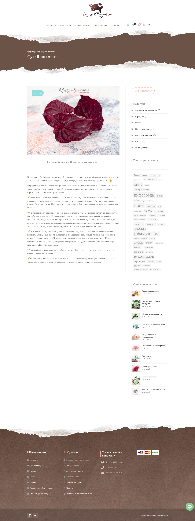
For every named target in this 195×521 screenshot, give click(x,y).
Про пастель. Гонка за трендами (146, 304)
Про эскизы (141, 358)
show (149, 25)
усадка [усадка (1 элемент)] (159, 261)
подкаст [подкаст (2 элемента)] (161, 224)
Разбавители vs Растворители (149, 348)
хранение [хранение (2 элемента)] (146, 266)
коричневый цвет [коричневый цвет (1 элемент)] (147, 201)
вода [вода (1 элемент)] (160, 180)
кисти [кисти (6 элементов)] (160, 195)
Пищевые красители (145, 293)
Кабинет (117, 25)
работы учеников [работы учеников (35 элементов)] (146, 234)
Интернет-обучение (74, 465)
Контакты (34, 460)
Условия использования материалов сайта (154, 515)
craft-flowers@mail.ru (114, 473)
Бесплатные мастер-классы (146, 110)
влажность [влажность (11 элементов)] (149, 179)
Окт (37, 93)
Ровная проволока (144, 380)
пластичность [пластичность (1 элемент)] (150, 224)
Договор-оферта (36, 465)
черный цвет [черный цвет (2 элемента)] (155, 269)
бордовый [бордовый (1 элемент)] (137, 180)
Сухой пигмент (42, 56)
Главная (50, 25)
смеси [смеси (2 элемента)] (152, 238)
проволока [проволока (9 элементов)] (140, 228)
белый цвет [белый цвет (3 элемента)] (155, 175)
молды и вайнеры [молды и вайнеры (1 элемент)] (140, 215)
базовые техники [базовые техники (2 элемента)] (140, 175)
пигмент (91, 162)
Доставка (33, 482)
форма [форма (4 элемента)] (137, 265)
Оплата (33, 471)
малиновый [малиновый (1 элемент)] (137, 211)
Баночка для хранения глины (149, 326)
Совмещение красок (145, 368)
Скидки (33, 477)
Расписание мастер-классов (77, 460)
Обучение (101, 25)
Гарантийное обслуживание (41, 488)
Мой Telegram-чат (143, 91)
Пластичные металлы (143, 135)
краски (84, 162)
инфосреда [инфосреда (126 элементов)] (144, 195)
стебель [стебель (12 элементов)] (138, 242)
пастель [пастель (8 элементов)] (152, 219)
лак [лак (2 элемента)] (159, 206)
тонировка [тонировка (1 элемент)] (149, 252)
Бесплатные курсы (73, 482)
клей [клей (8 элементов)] (136, 200)
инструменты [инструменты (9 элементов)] (141, 189)
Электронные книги (74, 471)
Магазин (65, 25)
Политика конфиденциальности (79, 494)
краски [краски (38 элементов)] (139, 205)
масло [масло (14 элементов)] (148, 210)
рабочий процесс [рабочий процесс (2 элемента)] (140, 238)
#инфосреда (83, 25)
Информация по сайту (39, 494)
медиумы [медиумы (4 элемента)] (159, 211)
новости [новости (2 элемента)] (151, 215)
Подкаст (138, 141)
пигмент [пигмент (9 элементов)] (138, 224)
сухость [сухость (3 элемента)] (149, 243)
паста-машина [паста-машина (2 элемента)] (139, 220)
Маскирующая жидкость (147, 316)
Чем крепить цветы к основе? (149, 391)
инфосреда (77, 162)
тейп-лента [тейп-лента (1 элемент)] (159, 243)
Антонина (53, 162)
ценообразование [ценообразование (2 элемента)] (140, 269)
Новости (138, 123)
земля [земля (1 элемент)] (147, 185)
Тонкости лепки (72, 477)
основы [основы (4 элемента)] (161, 215)
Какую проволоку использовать (144, 337)
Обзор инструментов (143, 129)
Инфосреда (36, 51)
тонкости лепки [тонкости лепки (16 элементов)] (144, 256)
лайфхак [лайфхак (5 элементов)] (151, 206)
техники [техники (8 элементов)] (138, 251)
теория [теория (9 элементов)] (138, 247)
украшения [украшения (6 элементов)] (139, 261)
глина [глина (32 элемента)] (138, 184)
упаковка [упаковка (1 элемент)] (151, 261)
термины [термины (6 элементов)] (149, 247)
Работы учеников (142, 148)
